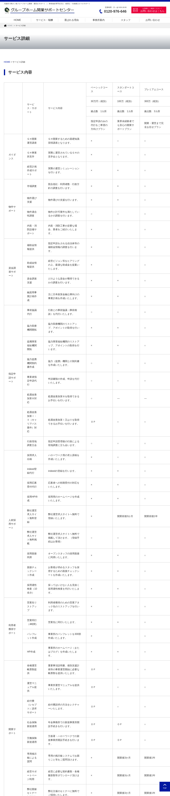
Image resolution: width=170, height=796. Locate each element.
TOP (165, 788)
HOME (10, 25)
